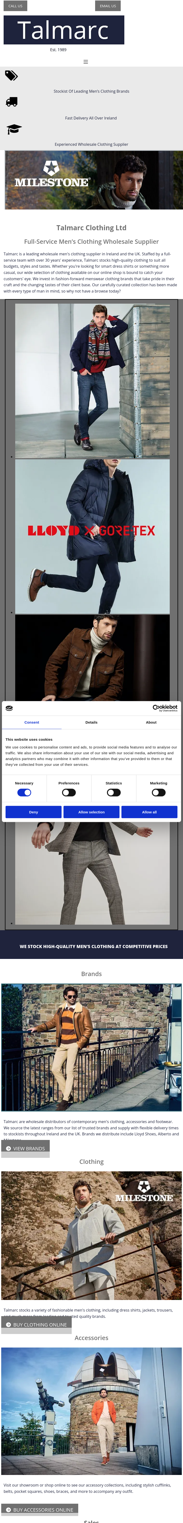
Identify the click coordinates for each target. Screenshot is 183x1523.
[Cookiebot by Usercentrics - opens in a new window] (156, 708)
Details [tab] (91, 722)
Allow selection (91, 812)
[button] (15, 5)
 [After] (3, 152)
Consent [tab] (31, 722)
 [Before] (1, 152)
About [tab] (151, 722)
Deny (33, 812)
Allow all (149, 812)
